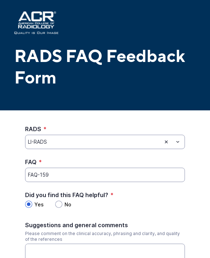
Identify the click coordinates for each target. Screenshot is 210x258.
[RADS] (93, 142)
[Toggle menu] (178, 142)
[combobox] (105, 142)
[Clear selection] (166, 142)
